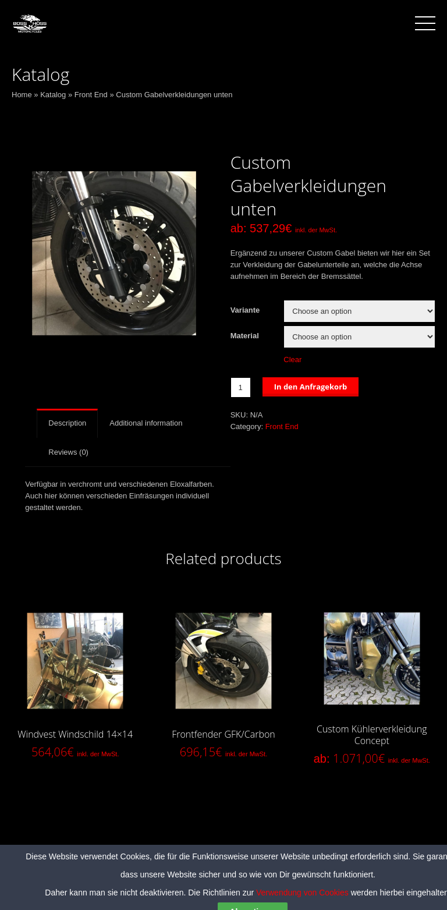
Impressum (281, 869)
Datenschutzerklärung (212, 869)
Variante (245, 310)
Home (22, 94)
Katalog (53, 94)
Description (67, 423)
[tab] (67, 423)
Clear (292, 359)
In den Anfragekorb (310, 386)
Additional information (145, 423)
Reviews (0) (68, 452)
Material (244, 335)
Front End (91, 94)
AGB (154, 869)
